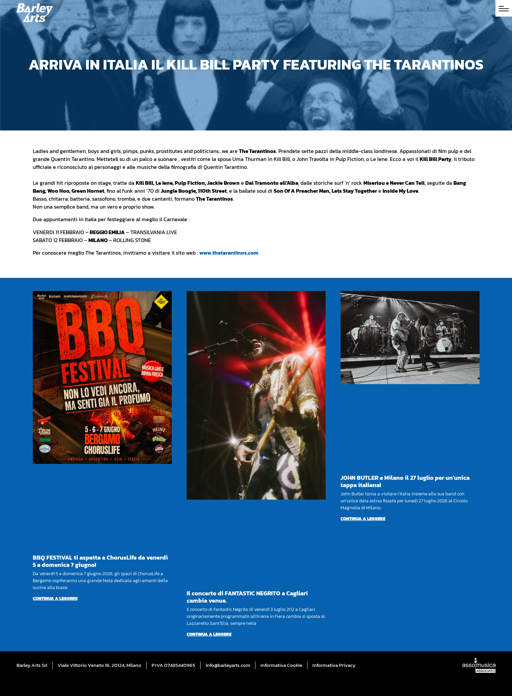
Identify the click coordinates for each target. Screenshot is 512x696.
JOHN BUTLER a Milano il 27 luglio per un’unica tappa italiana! (405, 481)
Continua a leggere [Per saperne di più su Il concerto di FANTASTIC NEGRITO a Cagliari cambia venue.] (209, 634)
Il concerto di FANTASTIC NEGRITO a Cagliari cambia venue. (247, 597)
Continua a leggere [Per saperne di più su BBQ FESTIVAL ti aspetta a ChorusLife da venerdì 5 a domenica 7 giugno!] (55, 598)
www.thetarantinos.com (228, 253)
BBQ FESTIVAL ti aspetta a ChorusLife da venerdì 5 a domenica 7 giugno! (100, 561)
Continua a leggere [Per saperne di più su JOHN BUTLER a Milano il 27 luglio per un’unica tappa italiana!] (363, 519)
